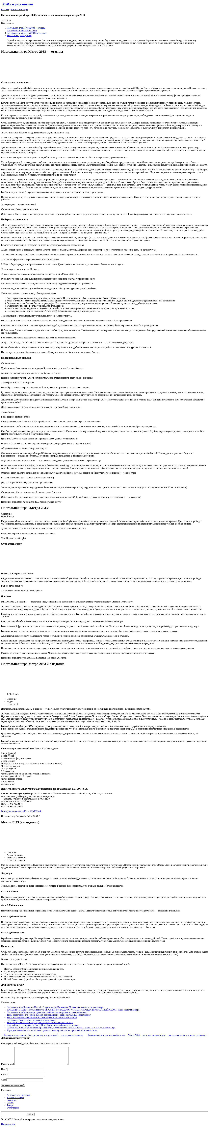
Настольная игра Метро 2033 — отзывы (26, 28)
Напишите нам (8, 1127)
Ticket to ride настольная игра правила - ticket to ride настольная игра (40, 1022)
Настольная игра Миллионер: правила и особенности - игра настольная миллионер (47, 1012)
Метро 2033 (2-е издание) (19, 35)
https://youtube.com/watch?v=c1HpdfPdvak (21, 811)
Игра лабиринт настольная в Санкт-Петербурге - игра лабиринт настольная (43, 1025)
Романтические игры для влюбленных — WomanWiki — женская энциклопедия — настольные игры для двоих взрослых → (148, 1035)
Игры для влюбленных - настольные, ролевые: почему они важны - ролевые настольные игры (52, 1030)
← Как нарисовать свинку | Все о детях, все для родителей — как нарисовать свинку (42, 1035)
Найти (30, 1118)
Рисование (12, 1103)
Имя (4, 1072)
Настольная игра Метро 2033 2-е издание (27, 33)
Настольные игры (15, 1101)
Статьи (10, 1106)
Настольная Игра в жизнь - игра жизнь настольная (31, 1020)
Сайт (3, 1083)
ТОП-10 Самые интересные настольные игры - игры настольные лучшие (42, 1017)
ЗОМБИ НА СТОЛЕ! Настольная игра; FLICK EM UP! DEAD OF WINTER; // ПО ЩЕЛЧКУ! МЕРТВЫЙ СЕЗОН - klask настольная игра (73, 1010)
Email (4, 1078)
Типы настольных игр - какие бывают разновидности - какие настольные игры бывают (49, 1015)
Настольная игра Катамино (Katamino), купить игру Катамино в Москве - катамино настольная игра (55, 1007)
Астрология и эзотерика (18, 1098)
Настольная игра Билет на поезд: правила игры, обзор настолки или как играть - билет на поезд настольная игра (61, 1027)
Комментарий (7, 1067)
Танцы (10, 1108)
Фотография (13, 1111)
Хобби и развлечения (18, 4)
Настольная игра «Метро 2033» (22, 30)
